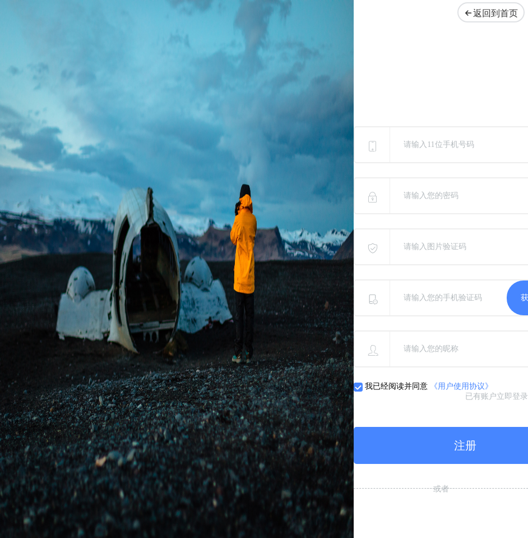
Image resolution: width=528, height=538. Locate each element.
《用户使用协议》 (461, 386)
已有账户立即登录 (496, 396)
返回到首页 (488, 13)
